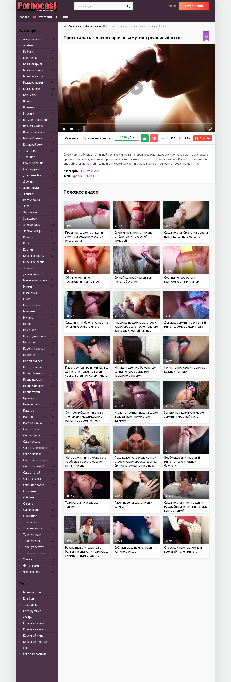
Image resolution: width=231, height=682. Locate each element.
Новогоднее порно (35, 336)
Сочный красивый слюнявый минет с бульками (133, 279)
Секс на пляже (32, 479)
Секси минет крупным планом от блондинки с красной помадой (135, 236)
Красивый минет (83, 176)
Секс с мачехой (33, 454)
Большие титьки (34, 592)
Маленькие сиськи (35, 280)
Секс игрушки (32, 169)
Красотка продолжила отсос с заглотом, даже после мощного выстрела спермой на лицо (136, 326)
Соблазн (28, 497)
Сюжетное (30, 516)
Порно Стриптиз (33, 386)
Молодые (29, 311)
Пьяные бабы (31, 404)
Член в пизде (31, 572)
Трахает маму (32, 528)
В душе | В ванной (35, 120)
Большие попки (33, 82)
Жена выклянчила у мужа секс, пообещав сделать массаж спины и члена (85, 461)
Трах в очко (31, 522)
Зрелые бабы (31, 225)
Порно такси (31, 392)
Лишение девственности (33, 271)
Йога (26, 243)
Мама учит (30, 293)
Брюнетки (29, 95)
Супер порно (31, 510)
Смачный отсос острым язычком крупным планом (181, 279)
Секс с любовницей (35, 654)
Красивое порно (33, 262)
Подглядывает (32, 361)
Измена (28, 237)
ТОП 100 (62, 17)
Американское (32, 39)
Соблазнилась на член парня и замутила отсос (135, 549)
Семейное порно (34, 485)
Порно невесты (33, 379)
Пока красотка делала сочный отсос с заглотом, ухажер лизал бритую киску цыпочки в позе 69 (136, 463)
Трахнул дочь (32, 541)
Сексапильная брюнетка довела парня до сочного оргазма (186, 234)
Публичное (30, 398)
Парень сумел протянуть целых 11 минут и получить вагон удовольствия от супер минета (86, 371)
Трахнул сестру (33, 547)
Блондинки (30, 58)
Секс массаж (31, 441)
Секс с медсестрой (35, 460)
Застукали (30, 212)
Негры (27, 324)
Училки (27, 559)
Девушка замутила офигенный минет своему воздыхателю (185, 324)
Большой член (32, 89)
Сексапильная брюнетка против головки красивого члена (86, 324)
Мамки (27, 286)
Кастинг (28, 249)
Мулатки (28, 317)
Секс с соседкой (34, 466)
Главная (24, 17)
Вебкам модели (33, 126)
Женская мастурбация (31, 197)
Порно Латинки (33, 373)
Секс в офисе (31, 435)
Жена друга (31, 188)
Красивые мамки (34, 623)
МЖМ (26, 299)
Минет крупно (90, 171)
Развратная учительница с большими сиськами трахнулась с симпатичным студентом (86, 551)
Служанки (29, 491)
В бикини (29, 107)
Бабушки (29, 51)
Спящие (28, 503)
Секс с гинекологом (35, 448)
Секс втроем (31, 429)
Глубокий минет (33, 138)
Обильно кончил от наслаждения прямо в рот (83, 279)
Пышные (28, 410)
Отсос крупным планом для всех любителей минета (183, 549)
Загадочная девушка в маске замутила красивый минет (184, 414)
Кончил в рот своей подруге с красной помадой (184, 369)
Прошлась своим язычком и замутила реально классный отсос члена (84, 236)
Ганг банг (29, 598)
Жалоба (202, 138)
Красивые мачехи (34, 629)
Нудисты (29, 342)
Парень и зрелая (34, 348)
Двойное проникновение (33, 160)
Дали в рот (30, 151)
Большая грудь (33, 64)
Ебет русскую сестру (32, 614)
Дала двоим (31, 605)
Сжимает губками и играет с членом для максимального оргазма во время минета (84, 416)
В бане (27, 101)
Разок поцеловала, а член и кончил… (133, 504)
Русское (28, 417)
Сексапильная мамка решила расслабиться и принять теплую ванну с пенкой (185, 506)
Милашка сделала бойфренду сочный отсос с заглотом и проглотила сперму (135, 371)
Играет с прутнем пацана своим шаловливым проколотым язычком (136, 416)
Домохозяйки (32, 175)
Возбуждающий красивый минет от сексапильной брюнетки (182, 461)
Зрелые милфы (32, 231)
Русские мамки (33, 423)
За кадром (30, 218)
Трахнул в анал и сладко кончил (82, 504)
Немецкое (29, 330)
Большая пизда (33, 76)
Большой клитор (34, 70)
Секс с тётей (31, 472)
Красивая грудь (33, 256)
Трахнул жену (32, 534)
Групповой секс (33, 144)
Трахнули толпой (34, 553)
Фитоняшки (31, 565)
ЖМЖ (27, 206)
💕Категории (42, 17)
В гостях (28, 113)
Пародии (29, 355)
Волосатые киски (34, 132)
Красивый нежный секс (35, 645)
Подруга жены (32, 367)
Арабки (28, 45)
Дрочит (28, 181)
